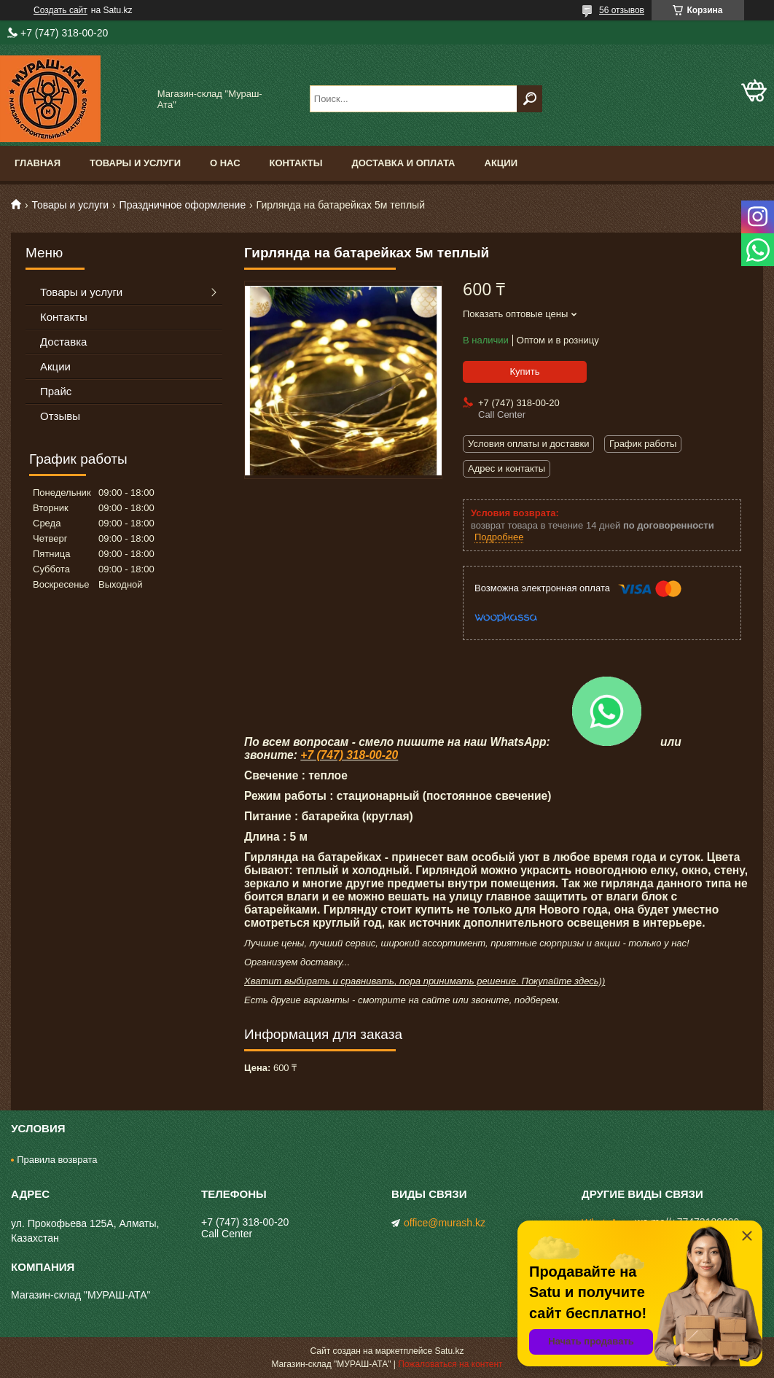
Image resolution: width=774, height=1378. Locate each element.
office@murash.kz (444, 1223)
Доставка (63, 341)
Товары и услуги (135, 162)
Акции (501, 162)
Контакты (296, 162)
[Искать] (529, 98)
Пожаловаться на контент (450, 1364)
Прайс (55, 391)
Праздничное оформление (183, 205)
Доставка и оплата (403, 162)
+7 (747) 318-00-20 (349, 755)
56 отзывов (621, 10)
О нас (225, 162)
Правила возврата (57, 1159)
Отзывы (60, 416)
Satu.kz (449, 1351)
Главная (37, 162)
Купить (524, 371)
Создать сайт (60, 10)
